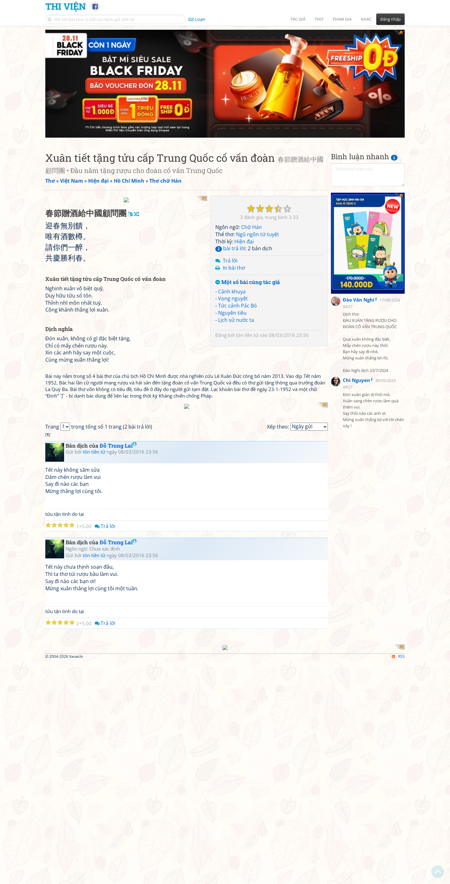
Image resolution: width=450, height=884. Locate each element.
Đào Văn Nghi (358, 261)
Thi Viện (65, 6)
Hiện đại (244, 241)
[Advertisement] (368, 224)
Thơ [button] (319, 19)
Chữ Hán (251, 227)
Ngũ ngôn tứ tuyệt (257, 234)
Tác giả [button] (298, 19)
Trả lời (230, 260)
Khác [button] (366, 19)
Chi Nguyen (356, 341)
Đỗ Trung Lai (118, 606)
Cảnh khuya (232, 291)
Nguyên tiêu (232, 312)
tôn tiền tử (247, 335)
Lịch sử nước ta (236, 320)
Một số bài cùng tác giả (247, 282)
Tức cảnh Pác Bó (237, 305)
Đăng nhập (390, 19)
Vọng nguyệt (233, 298)
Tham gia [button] (342, 19)
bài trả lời (230, 248)
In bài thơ (234, 267)
